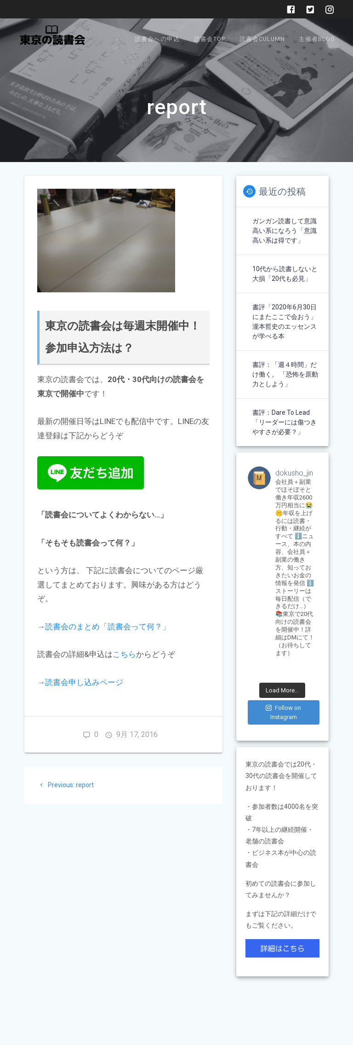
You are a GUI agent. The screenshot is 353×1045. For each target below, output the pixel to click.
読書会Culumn (262, 38)
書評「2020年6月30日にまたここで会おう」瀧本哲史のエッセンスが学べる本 (284, 321)
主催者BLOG (317, 38)
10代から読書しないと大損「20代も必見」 (285, 273)
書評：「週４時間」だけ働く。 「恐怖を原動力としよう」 (285, 374)
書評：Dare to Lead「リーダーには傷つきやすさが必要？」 (284, 422)
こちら (124, 654)
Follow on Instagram (283, 712)
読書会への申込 (157, 38)
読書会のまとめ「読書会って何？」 (107, 626)
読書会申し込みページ (84, 682)
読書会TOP (209, 38)
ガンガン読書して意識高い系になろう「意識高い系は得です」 (284, 230)
